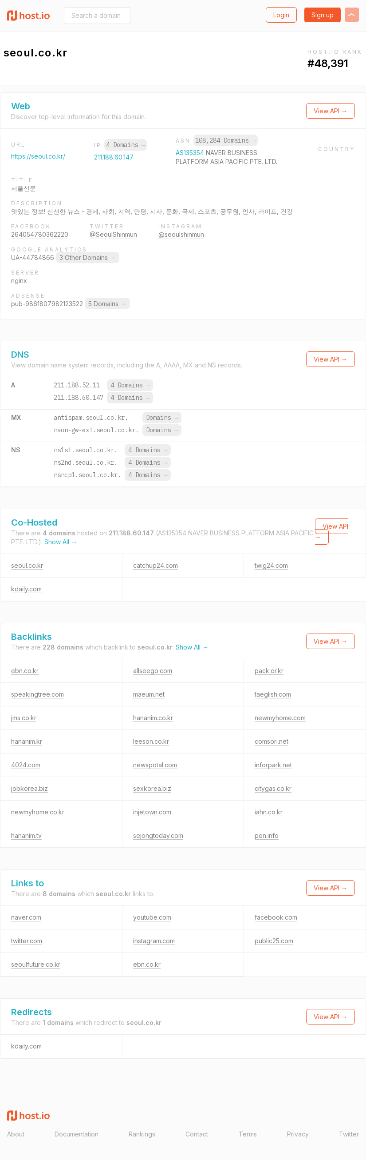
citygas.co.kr (273, 788)
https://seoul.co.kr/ (38, 156)
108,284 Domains (225, 140)
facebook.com (276, 917)
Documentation (76, 1134)
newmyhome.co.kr (37, 812)
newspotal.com (155, 765)
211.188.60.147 (114, 157)
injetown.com (152, 812)
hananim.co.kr (153, 718)
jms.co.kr (23, 718)
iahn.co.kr (269, 812)
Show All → (60, 542)
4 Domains (125, 145)
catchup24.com (155, 565)
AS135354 (191, 152)
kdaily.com (26, 589)
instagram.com (154, 941)
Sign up (322, 15)
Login (281, 15)
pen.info (267, 835)
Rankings (142, 1134)
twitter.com (26, 941)
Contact (196, 1134)
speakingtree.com (37, 694)
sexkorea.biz (152, 788)
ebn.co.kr (25, 670)
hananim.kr (26, 741)
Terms (248, 1134)
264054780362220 (39, 234)
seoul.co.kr (27, 565)
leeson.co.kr (151, 741)
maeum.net (149, 694)
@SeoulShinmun (113, 234)
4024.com (25, 765)
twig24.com (271, 565)
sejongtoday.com (158, 835)
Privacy (298, 1134)
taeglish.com (273, 694)
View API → (330, 111)
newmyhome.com (280, 718)
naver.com (26, 917)
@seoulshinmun (181, 234)
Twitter (349, 1134)
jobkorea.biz (29, 788)
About (15, 1134)
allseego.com (152, 670)
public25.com (274, 941)
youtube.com (152, 917)
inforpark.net (273, 765)
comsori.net (271, 741)
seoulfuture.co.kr (35, 964)
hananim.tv (26, 835)
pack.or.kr (269, 670)
